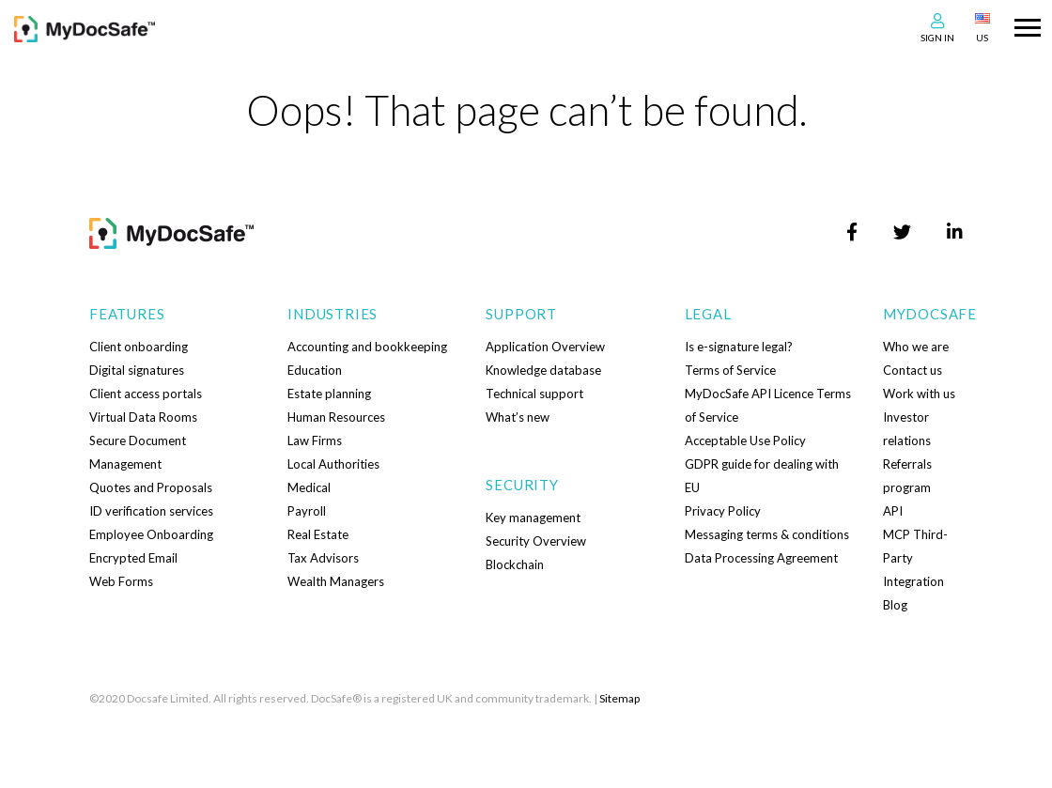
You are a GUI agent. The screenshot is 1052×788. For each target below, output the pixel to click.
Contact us (912, 370)
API (893, 510)
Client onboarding (138, 346)
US (982, 37)
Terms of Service (730, 370)
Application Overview (545, 346)
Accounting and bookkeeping (367, 346)
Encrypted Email (133, 557)
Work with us (919, 393)
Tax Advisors (323, 557)
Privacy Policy (723, 510)
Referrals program (907, 475)
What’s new (517, 417)
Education (314, 370)
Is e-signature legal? (739, 346)
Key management (533, 517)
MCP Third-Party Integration (915, 558)
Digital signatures (136, 370)
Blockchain (515, 564)
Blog (895, 604)
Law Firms (314, 440)
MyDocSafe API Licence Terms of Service (768, 405)
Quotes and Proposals (150, 487)
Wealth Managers (335, 581)
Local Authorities (333, 463)
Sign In (937, 37)
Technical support (534, 393)
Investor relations (907, 428)
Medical (309, 487)
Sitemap (619, 698)
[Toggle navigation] (1027, 25)
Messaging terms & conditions (767, 534)
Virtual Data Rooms (143, 417)
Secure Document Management (137, 452)
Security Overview (536, 541)
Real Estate (317, 534)
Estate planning (329, 393)
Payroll (306, 510)
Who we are (916, 346)
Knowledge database (543, 370)
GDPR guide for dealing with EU (762, 475)
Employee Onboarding (151, 534)
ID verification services (151, 510)
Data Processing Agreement (761, 557)
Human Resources (336, 417)
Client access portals (145, 393)
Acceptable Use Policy (745, 440)
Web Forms (121, 581)
